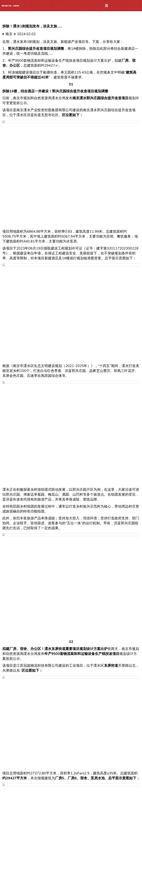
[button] (106, 5)
